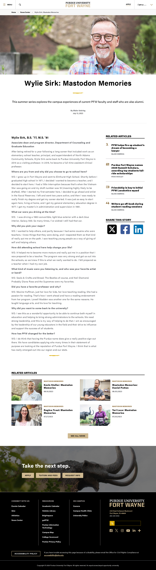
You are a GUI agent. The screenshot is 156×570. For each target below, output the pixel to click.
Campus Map (48, 532)
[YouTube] (128, 530)
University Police (80, 515)
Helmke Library (48, 510)
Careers (76, 506)
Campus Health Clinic (82, 510)
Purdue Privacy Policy (51, 541)
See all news (78, 435)
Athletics (15, 515)
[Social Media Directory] (139, 530)
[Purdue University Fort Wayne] (78, 4)
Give (13, 510)
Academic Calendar (50, 506)
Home (13, 12)
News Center (25, 12)
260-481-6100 (114, 516)
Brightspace (47, 515)
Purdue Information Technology (50, 526)
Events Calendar (18, 506)
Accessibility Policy (26, 553)
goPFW (45, 520)
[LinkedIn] (134, 530)
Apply (128, 4)
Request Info (72, 475)
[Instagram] (122, 530)
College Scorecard (50, 537)
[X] (116, 530)
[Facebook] (111, 530)
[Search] (112, 523)
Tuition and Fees (48, 475)
